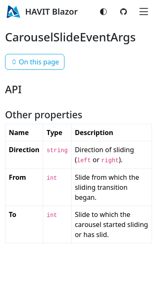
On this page (34, 62)
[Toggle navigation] (143, 11)
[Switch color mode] (103, 11)
